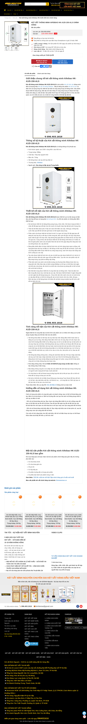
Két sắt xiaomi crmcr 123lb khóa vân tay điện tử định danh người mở (53, 516)
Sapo (65, 721)
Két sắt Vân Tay (69, 10)
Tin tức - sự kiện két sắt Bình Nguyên (22, 532)
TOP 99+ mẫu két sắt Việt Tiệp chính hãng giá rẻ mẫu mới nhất (53, 477)
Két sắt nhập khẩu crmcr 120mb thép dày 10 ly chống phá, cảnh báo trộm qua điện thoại (13, 516)
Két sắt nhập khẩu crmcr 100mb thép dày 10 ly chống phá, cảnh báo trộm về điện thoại (33, 516)
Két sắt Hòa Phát (44, 10)
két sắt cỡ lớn (72, 86)
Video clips (56, 532)
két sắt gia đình (51, 218)
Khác (16, 14)
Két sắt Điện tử (52, 384)
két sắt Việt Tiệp (19, 10)
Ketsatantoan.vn (61, 480)
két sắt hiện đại (68, 84)
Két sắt (10, 10)
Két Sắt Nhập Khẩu (32, 10)
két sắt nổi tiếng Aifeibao (45, 86)
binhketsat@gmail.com (43, 606)
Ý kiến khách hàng (56, 562)
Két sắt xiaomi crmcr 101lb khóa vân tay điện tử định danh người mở (73, 516)
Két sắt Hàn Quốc (56, 10)
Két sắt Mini (8, 14)
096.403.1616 (56, 5)
